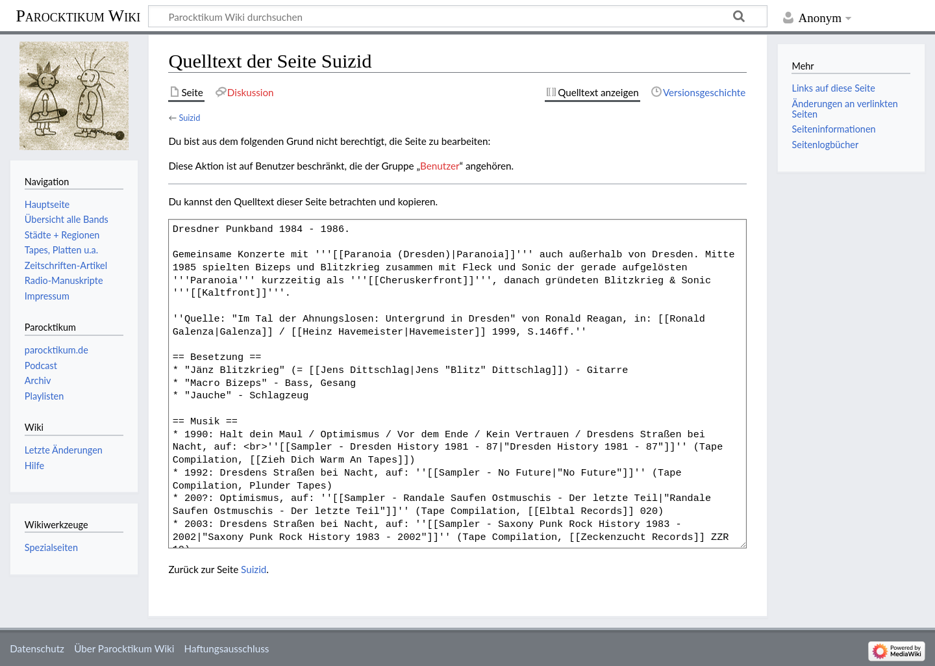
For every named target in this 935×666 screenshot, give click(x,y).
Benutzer (439, 166)
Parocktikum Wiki (78, 14)
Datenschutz (37, 648)
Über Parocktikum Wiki (124, 648)
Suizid (189, 117)
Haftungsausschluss (226, 648)
